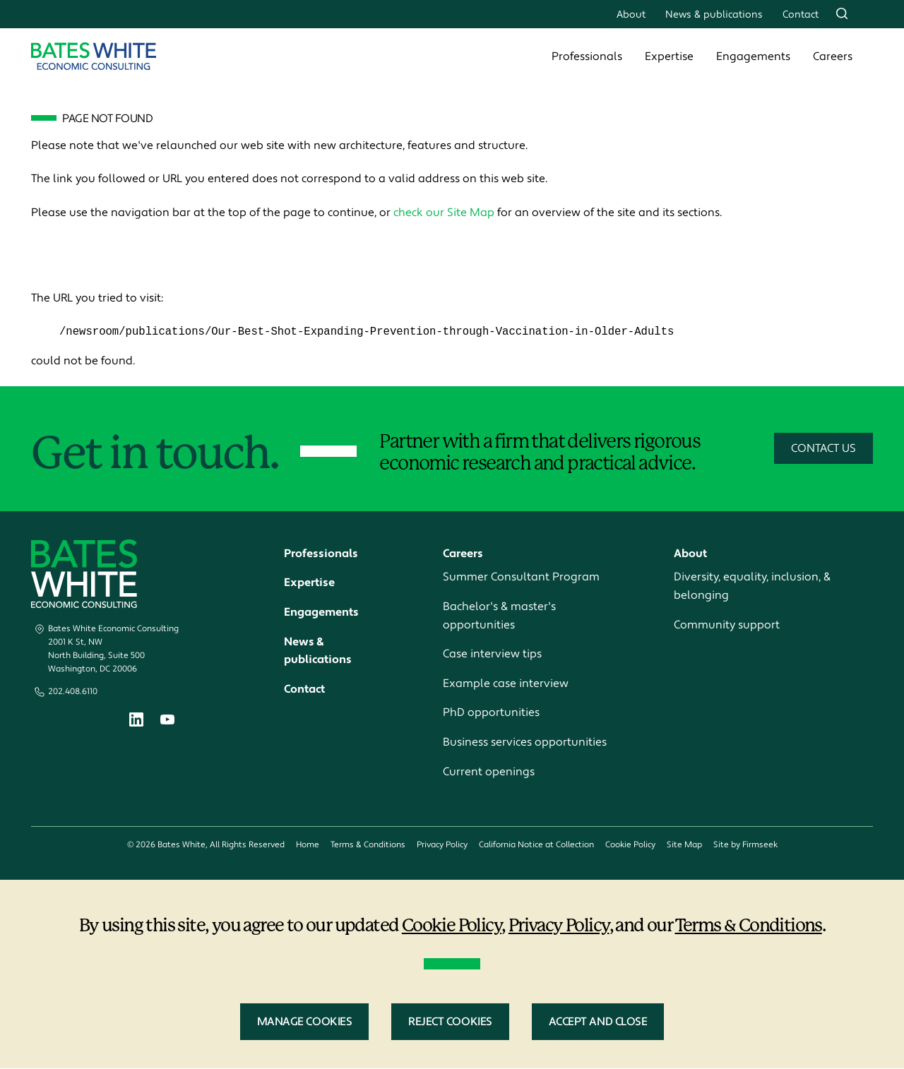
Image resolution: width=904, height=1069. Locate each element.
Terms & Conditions (368, 845)
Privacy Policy (442, 845)
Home (307, 845)
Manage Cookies (304, 1022)
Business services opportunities (525, 743)
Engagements (753, 56)
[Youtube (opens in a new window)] (167, 722)
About (631, 14)
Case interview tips (492, 654)
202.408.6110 (72, 691)
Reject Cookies (450, 1022)
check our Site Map (443, 212)
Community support (727, 625)
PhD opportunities (491, 713)
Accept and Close (598, 1022)
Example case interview (506, 683)
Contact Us (823, 449)
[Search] (842, 13)
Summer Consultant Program (521, 578)
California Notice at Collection (536, 845)
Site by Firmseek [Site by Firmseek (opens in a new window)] (745, 845)
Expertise (669, 56)
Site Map (684, 845)
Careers (832, 56)
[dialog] (452, 974)
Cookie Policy (630, 845)
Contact (801, 14)
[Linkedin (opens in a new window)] (136, 723)
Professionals (587, 56)
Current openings (489, 772)
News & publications (714, 14)
